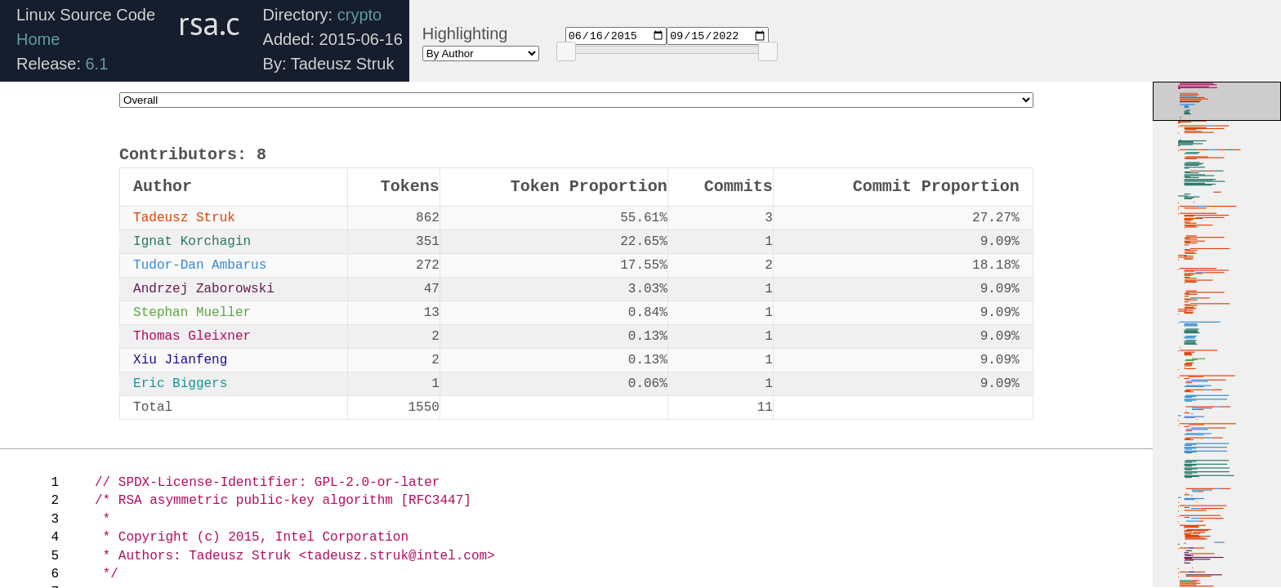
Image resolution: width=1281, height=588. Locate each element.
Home (38, 39)
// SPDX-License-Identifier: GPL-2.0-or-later (267, 483)
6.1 (97, 64)
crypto (359, 15)
